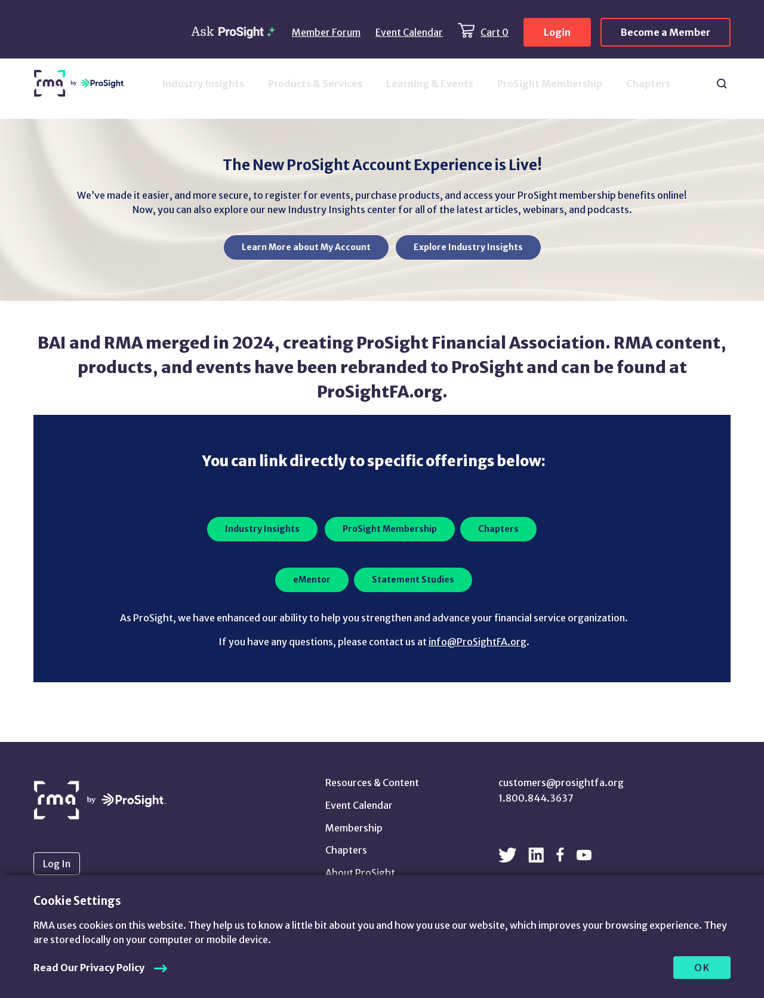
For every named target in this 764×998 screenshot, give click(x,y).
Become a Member (665, 32)
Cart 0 (494, 32)
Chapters (648, 84)
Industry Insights (203, 84)
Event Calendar (409, 32)
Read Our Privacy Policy (88, 968)
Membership (354, 828)
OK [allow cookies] (702, 968)
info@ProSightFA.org (477, 642)
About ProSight (360, 873)
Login (557, 32)
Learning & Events (429, 84)
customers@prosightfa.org (561, 782)
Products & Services (315, 84)
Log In (56, 864)
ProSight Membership (549, 84)
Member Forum (326, 32)
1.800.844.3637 (536, 798)
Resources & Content (372, 782)
